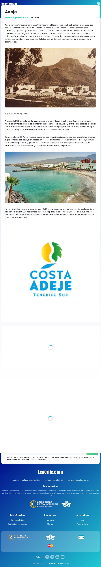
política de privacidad (20, 459)
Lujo (82, 521)
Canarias (50, 471)
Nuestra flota (82, 515)
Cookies (15, 480)
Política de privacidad (31, 480)
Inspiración (50, 515)
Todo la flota (82, 525)
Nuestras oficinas (18, 521)
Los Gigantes (50, 446)
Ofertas (50, 525)
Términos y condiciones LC (78, 480)
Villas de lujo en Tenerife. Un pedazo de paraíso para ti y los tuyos (41, 357)
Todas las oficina (8, 418)
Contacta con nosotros (17, 525)
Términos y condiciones (53, 480)
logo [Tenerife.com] (9, 3)
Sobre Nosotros (17, 515)
